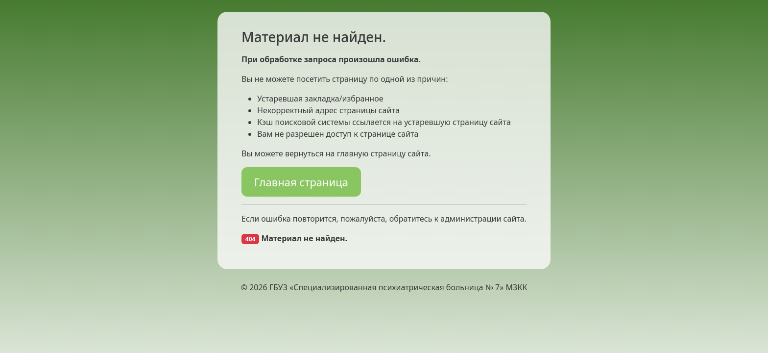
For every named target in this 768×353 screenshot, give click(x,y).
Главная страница (301, 182)
